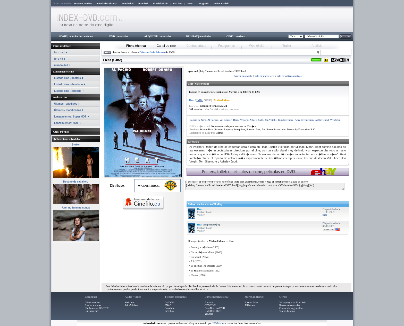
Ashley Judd (256, 120)
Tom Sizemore (285, 120)
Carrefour (170, 308)
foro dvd (59, 52)
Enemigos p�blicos (201, 247)
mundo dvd (61, 65)
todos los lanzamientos (81, 36)
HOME (63, 36)
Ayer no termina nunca (76, 207)
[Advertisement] (247, 195)
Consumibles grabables (291, 308)
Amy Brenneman (304, 120)
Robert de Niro (197, 120)
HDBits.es (219, 323)
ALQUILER (151, 36)
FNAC (168, 305)
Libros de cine (92, 302)
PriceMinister (132, 305)
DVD (112, 36)
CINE (229, 36)
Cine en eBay (92, 311)
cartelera (240, 36)
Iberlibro (169, 311)
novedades (122, 36)
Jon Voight (270, 120)
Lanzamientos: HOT (66, 123)
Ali (192, 261)
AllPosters (250, 305)
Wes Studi (335, 120)
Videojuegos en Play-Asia (292, 302)
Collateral (196, 257)
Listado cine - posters (67, 78)
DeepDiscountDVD (215, 308)
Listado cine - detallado (68, 84)
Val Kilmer (226, 120)
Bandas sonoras (93, 305)
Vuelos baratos (286, 311)
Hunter (194, 275)
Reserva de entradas (289, 305)
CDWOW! (210, 305)
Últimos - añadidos (65, 103)
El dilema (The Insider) (203, 265)
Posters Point (251, 302)
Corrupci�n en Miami (203, 252)
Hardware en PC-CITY (97, 308)
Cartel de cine (166, 46)
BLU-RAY (192, 36)
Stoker (76, 144)
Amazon (209, 302)
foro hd (58, 58)
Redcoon (129, 302)
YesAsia (209, 313)
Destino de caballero (75, 181)
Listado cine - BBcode (67, 90)
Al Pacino (212, 120)
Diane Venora (240, 120)
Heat (200, 209)
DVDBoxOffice (213, 311)
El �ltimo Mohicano (202, 270)
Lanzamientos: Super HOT (70, 116)
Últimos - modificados (67, 110)
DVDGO (169, 302)
